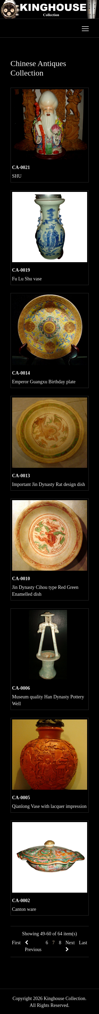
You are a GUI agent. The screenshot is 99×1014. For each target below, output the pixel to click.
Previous (33, 946)
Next (70, 946)
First (16, 942)
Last (83, 942)
